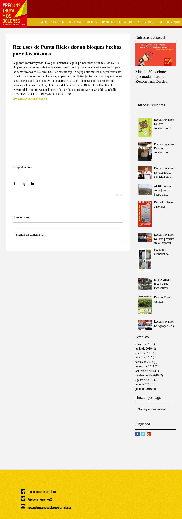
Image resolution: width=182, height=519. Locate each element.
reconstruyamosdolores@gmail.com (50, 508)
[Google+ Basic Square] (149, 434)
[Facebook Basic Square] (137, 434)
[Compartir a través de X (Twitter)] (23, 184)
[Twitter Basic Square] (143, 434)
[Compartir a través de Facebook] (14, 184)
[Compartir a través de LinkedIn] (32, 184)
